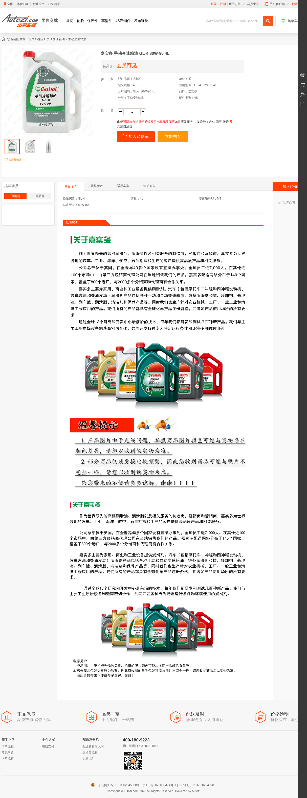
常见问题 (8, 752)
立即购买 (173, 136)
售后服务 (149, 186)
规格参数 (97, 186)
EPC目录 (54, 4)
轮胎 (80, 21)
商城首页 (38, 4)
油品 (40, 39)
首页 (69, 21)
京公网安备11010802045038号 (116, 785)
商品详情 (70, 186)
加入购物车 (136, 136)
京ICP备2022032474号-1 (159, 785)
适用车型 (123, 186)
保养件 (92, 21)
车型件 (106, 21)
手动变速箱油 (56, 39)
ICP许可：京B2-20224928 (196, 785)
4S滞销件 (123, 21)
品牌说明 (286, 202)
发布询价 (141, 21)
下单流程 (8, 746)
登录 (214, 4)
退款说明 (88, 758)
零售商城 (49, 20)
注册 (223, 4)
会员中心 (255, 4)
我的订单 (237, 4)
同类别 (15, 196)
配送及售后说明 (93, 746)
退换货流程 (90, 752)
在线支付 (48, 746)
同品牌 (40, 196)
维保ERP (23, 4)
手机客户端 (277, 4)
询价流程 (8, 758)
